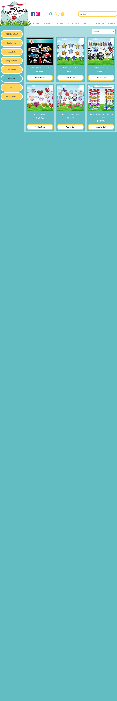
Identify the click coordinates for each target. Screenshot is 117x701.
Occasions (12, 69)
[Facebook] (33, 14)
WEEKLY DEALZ (12, 34)
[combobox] (104, 31)
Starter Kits (11, 43)
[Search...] (97, 14)
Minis (11, 87)
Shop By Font (11, 61)
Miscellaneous (11, 96)
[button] (59, 14)
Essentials (12, 52)
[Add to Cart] (40, 78)
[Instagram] (38, 14)
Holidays (11, 78)
